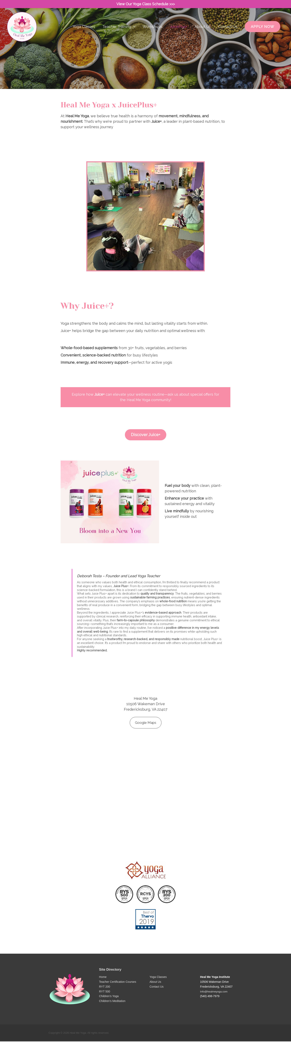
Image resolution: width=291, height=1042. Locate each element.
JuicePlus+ (178, 36)
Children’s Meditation (112, 1001)
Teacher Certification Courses (117, 982)
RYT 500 (104, 992)
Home (102, 977)
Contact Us (227, 36)
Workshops (152, 36)
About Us (203, 36)
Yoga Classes (84, 36)
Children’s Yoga (109, 997)
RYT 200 (104, 987)
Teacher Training (116, 36)
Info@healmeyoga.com (214, 992)
